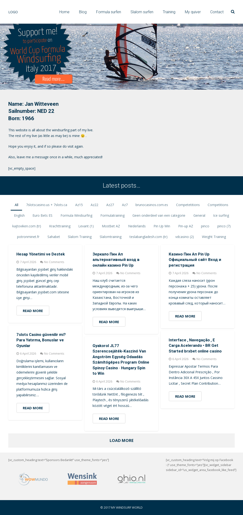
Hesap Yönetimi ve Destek (40, 254)
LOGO (13, 12)
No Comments (54, 262)
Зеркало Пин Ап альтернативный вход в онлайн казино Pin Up (116, 260)
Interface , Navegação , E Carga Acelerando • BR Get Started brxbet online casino (195, 345)
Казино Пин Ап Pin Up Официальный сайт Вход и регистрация (195, 260)
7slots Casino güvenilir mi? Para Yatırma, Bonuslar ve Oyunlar (41, 340)
